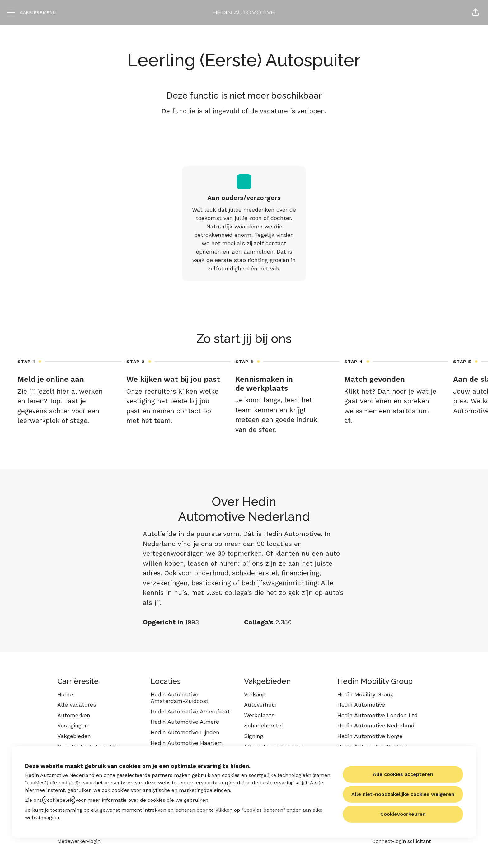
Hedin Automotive (361, 704)
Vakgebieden (74, 736)
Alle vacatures (76, 704)
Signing (253, 736)
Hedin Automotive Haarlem (187, 743)
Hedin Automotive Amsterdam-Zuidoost (180, 697)
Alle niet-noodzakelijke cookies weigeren (402, 794)
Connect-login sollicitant (401, 841)
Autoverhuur (260, 704)
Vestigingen (72, 725)
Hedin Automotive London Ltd (377, 715)
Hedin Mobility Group (365, 694)
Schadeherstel (263, 725)
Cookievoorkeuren (403, 814)
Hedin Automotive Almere (185, 721)
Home (65, 694)
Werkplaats (259, 715)
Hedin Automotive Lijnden (185, 732)
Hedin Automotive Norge (369, 736)
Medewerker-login (79, 841)
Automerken (73, 715)
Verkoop (254, 694)
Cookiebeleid (59, 800)
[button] (475, 12)
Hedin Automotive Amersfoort (190, 711)
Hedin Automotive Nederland (376, 725)
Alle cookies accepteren (403, 774)
